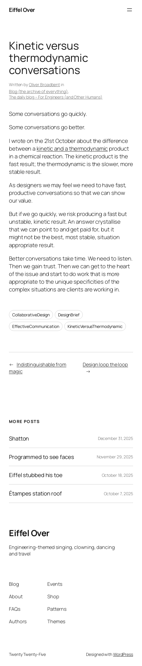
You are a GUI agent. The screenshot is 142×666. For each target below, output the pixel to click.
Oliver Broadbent (44, 84)
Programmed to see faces (41, 457)
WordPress (123, 654)
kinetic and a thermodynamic (72, 148)
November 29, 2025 (115, 457)
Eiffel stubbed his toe (36, 475)
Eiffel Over (22, 10)
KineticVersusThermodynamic (95, 326)
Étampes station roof (35, 493)
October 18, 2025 (117, 475)
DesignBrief (68, 315)
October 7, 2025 (118, 493)
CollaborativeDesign (31, 315)
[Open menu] (129, 9)
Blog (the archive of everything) (38, 91)
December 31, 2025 (115, 438)
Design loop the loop (105, 364)
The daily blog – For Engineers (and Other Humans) (55, 97)
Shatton (19, 438)
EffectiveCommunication (35, 326)
